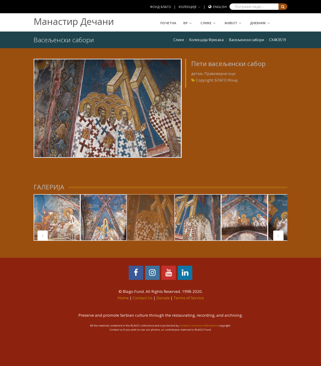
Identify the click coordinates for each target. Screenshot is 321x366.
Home (123, 297)
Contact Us (142, 297)
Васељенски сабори (246, 39)
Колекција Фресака (206, 39)
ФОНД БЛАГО (160, 7)
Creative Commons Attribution (198, 325)
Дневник (258, 23)
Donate (163, 297)
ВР (185, 23)
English (220, 7)
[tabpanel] (57, 217)
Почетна (168, 23)
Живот (230, 23)
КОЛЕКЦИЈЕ (188, 7)
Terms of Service (189, 297)
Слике (206, 23)
